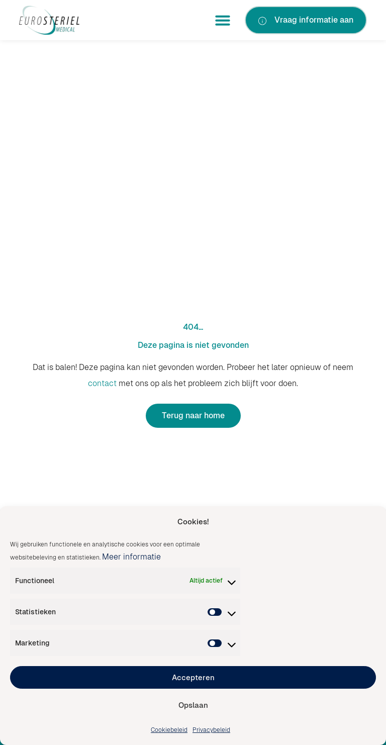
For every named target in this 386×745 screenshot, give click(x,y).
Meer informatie (131, 557)
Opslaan (193, 705)
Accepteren (193, 677)
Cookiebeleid (169, 729)
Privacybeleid (211, 729)
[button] (223, 20)
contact (102, 383)
